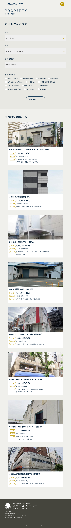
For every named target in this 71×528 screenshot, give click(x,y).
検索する (32, 99)
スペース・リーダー (16, 4)
